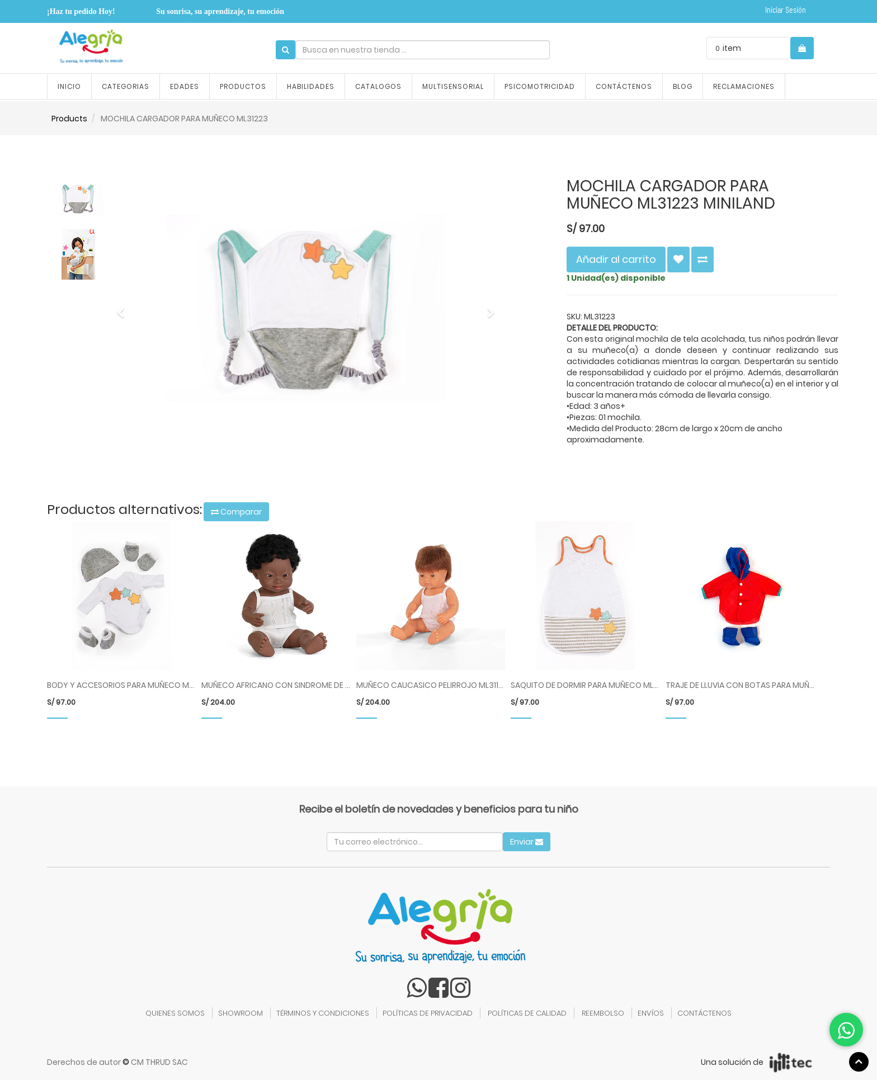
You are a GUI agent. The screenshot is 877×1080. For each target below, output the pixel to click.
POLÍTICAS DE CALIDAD (527, 1013)
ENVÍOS (651, 1013)
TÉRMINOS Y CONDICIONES (322, 1013)
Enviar (526, 841)
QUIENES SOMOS (175, 1013)
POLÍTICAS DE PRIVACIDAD (428, 1013)
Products (69, 118)
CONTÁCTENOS (704, 1013)
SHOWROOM (240, 1013)
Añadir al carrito (616, 259)
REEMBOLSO (603, 1013)
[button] (124, 307)
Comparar (236, 511)
